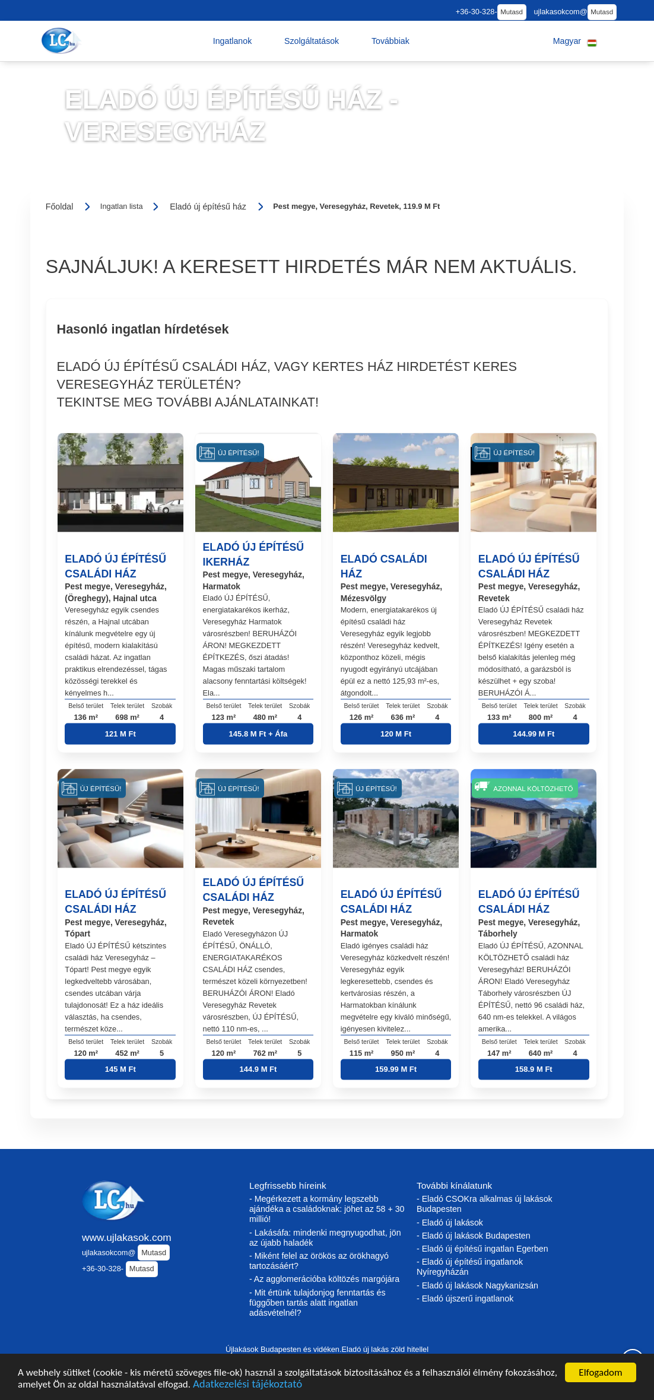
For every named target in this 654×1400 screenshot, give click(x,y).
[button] (232, 41)
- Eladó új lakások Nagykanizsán (477, 1285)
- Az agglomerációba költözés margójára (324, 1279)
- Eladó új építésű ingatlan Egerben (482, 1248)
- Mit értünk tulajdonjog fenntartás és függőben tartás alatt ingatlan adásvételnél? (317, 1303)
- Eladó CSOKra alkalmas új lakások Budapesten (485, 1204)
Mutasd (511, 11)
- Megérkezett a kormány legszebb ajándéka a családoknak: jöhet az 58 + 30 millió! (326, 1209)
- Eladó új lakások (450, 1222)
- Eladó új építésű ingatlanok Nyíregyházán (470, 1267)
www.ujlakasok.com (127, 1237)
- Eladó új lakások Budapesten (474, 1235)
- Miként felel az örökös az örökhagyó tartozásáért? (319, 1261)
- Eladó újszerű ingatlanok (465, 1298)
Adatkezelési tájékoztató (247, 1385)
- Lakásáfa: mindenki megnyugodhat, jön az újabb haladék (325, 1237)
